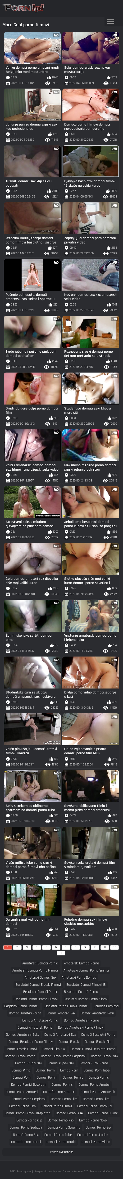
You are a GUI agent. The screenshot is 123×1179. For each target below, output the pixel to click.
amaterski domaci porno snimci (86, 970)
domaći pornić (73, 1077)
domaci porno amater (94, 1084)
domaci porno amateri (22, 1092)
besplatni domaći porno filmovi (36, 999)
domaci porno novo (93, 1120)
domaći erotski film (98, 1042)
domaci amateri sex (61, 1013)
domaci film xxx (53, 1049)
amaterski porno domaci (79, 977)
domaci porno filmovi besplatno (27, 1113)
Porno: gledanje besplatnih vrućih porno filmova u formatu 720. (53, 1171)
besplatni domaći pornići (40, 992)
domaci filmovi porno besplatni (63, 1056)
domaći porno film (96, 1099)
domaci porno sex (98, 1127)
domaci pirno (21, 1070)
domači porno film (22, 1106)
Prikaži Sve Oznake (61, 1152)
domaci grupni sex (28, 1063)
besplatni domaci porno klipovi (86, 999)
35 (114, 947)
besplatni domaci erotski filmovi (38, 984)
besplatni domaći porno (81, 992)
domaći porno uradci (61, 1142)
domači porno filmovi (56, 1106)
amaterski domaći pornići (40, 963)
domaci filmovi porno (20, 1056)
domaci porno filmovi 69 (94, 1106)
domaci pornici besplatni (28, 1084)
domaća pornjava (106, 1006)
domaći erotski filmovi (21, 1049)
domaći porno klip (61, 1120)
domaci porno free (69, 1113)
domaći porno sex (26, 1135)
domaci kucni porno (93, 1063)
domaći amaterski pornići (40, 1020)
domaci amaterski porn (97, 1013)
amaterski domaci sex (40, 977)
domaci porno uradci (26, 1142)
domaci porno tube (58, 1135)
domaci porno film (64, 1099)
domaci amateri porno (25, 1013)
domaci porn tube (96, 1070)
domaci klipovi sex (61, 1063)
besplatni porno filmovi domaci (66, 1006)
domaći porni (22, 1077)
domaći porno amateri (59, 1092)
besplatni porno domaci (21, 1006)
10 (95, 947)
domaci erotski (69, 1042)
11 (105, 947)
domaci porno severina (63, 1127)
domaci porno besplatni (29, 1099)
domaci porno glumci (103, 1113)
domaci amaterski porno (81, 1020)
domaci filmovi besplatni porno (93, 1049)
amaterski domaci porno (81, 963)
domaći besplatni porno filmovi (31, 1042)
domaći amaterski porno (35, 1027)
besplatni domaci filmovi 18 (86, 984)
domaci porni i (47, 1077)
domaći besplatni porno (98, 1034)
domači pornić (98, 1077)
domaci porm (45, 1070)
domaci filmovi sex (104, 1056)
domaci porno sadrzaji (26, 1127)
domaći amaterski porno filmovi (81, 1027)
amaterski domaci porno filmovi (35, 970)
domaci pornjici (62, 1084)
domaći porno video (96, 1142)
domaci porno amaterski (98, 1092)
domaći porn (69, 1070)
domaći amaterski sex (60, 1034)
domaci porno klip (29, 1120)
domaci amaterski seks (22, 1034)
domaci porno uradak (92, 1135)
